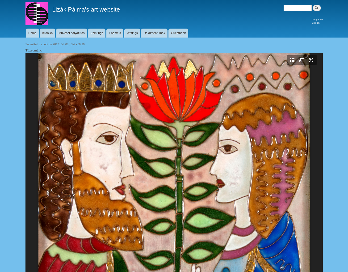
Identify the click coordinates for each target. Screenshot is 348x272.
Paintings (97, 33)
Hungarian (317, 19)
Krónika (47, 33)
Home (32, 33)
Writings (132, 33)
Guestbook (178, 33)
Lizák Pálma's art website (86, 9)
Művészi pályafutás (72, 33)
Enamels (115, 33)
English (315, 22)
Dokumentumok (154, 33)
